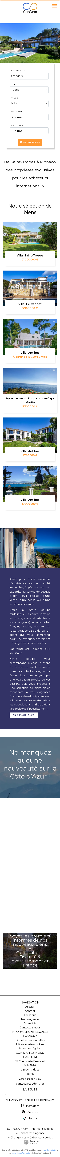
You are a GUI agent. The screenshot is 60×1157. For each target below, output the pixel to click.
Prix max (17, 125)
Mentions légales (42, 1128)
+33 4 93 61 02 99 (30, 1079)
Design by (30, 1142)
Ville (14, 98)
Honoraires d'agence (32, 1133)
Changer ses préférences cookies (32, 1137)
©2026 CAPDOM (17, 1128)
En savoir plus (24, 715)
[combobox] (29, 76)
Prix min (17, 112)
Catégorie (18, 71)
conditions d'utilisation (21, 1153)
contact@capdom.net (30, 1083)
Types (15, 84)
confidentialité (50, 1150)
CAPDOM (30, 1057)
